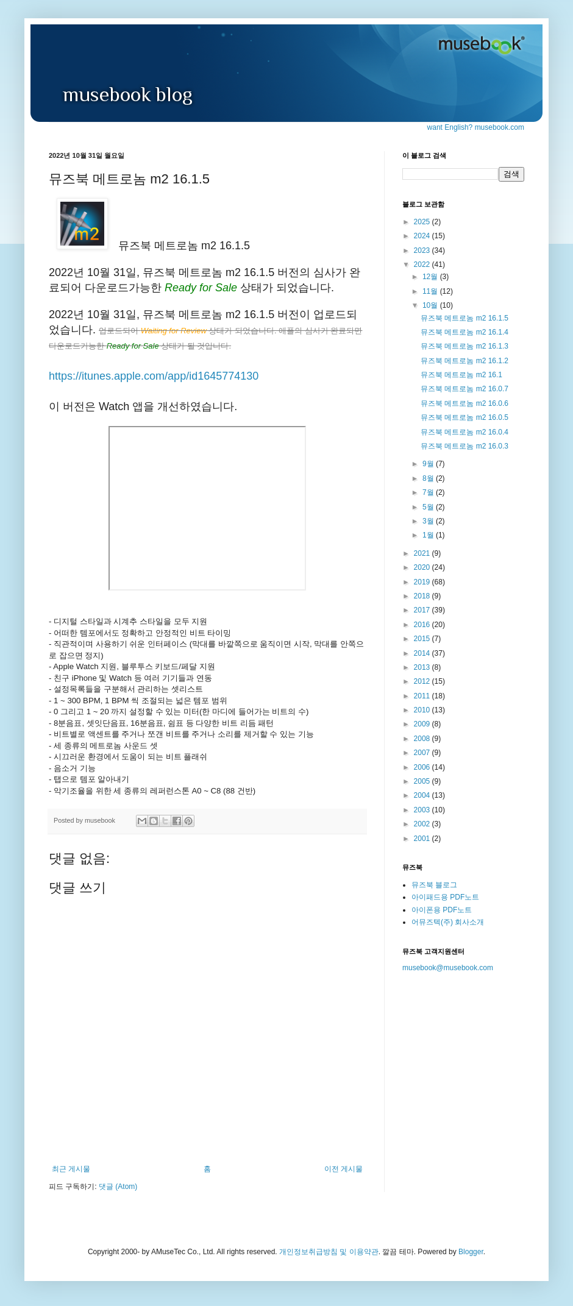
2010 (423, 710)
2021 (423, 553)
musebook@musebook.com (447, 968)
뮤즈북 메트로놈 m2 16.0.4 (464, 432)
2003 (423, 810)
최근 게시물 (71, 1169)
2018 (423, 596)
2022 (423, 264)
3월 (429, 521)
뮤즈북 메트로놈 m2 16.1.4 (464, 332)
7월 (429, 492)
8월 (429, 478)
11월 (431, 291)
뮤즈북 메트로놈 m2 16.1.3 (464, 346)
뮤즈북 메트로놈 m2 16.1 (461, 375)
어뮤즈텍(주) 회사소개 (447, 922)
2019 (423, 582)
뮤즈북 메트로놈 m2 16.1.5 (464, 318)
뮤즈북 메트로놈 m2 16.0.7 (464, 389)
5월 (429, 507)
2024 (423, 236)
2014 (423, 653)
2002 (423, 824)
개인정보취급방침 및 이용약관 (329, 1251)
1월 (429, 535)
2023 (423, 250)
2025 (423, 222)
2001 (423, 838)
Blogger (470, 1251)
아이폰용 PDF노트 (441, 910)
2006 (423, 767)
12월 (431, 276)
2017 (423, 610)
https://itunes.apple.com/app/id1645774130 (153, 376)
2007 (423, 752)
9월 (429, 464)
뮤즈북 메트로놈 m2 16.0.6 (464, 403)
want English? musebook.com (475, 127)
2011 (423, 696)
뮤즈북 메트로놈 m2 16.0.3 (464, 446)
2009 (423, 724)
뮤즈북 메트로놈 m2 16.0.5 (464, 417)
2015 (423, 638)
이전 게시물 (343, 1169)
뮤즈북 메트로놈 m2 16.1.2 (464, 361)
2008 (423, 738)
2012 (423, 681)
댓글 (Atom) (118, 1186)
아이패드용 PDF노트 (445, 897)
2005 (423, 781)
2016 (423, 624)
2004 (423, 795)
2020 (423, 567)
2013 (423, 667)
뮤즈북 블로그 (434, 885)
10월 (431, 305)
